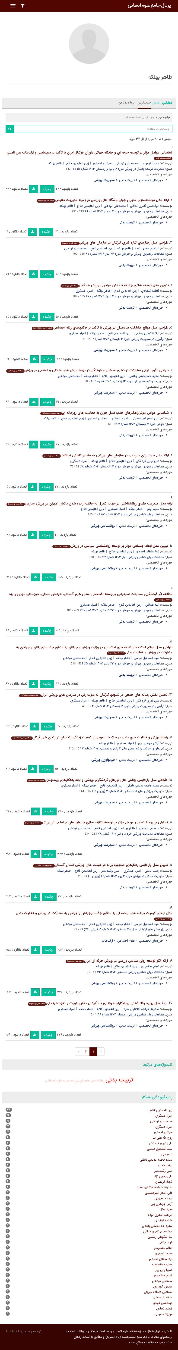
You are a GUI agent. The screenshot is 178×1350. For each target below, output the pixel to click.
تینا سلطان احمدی (147, 551)
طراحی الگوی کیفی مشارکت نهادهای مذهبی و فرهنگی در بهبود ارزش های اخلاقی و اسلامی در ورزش (87, 370)
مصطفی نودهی (149, 828)
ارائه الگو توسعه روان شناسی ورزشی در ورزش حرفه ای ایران (117, 961)
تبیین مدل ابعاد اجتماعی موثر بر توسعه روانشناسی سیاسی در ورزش (110, 546)
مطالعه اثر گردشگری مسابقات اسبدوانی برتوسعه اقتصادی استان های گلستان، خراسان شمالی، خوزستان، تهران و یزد (90, 596)
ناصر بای (166, 1154)
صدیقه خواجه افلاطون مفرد (141, 1009)
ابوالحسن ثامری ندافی (144, 205)
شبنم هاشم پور (150, 966)
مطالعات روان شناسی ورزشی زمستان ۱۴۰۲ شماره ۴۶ (131, 1014)
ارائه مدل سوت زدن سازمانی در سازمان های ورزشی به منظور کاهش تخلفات (105, 455)
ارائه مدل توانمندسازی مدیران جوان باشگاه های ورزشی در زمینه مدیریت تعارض (103, 200)
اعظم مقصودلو (163, 1247)
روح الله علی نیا (162, 1137)
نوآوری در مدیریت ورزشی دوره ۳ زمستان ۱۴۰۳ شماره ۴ (128, 706)
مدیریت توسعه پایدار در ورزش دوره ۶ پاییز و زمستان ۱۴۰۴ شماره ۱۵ (120, 168)
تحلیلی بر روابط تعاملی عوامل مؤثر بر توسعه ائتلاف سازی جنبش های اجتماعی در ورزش (96, 822)
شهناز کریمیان (163, 1181)
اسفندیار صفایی (162, 1297)
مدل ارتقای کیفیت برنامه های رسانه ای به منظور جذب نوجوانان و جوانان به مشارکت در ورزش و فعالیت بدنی (94, 915)
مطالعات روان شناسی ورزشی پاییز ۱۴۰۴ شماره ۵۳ (132, 514)
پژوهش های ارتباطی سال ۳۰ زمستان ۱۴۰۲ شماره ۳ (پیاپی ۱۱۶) (124, 929)
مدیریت (68, 1080)
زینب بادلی (152, 870)
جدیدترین (144, 102)
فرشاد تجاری (164, 1308)
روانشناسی (98, 1080)
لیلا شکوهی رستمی (146, 333)
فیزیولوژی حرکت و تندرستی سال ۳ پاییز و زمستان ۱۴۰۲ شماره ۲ (123, 748)
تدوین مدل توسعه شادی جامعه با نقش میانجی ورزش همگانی (114, 285)
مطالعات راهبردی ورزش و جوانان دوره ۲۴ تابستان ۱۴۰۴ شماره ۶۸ (122, 466)
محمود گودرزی (162, 1286)
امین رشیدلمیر (111, 870)
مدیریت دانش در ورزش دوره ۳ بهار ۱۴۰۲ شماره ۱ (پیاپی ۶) (126, 876)
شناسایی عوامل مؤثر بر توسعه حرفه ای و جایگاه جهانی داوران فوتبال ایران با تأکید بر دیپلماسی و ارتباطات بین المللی (89, 155)
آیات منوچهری (163, 1198)
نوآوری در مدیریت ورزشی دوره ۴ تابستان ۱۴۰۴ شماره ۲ (128, 338)
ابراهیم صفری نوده (147, 248)
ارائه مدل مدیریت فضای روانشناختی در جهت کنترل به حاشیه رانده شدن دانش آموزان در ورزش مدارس (89, 503)
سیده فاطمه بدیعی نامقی (143, 785)
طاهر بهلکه (55, 163)
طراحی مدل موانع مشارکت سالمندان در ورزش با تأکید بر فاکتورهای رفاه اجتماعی (100, 327)
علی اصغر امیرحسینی (145, 418)
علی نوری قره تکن (147, 461)
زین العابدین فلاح (77, 163)
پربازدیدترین (126, 102)
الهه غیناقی (152, 604)
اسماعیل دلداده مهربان (158, 1291)
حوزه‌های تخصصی (151, 180)
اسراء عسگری (84, 290)
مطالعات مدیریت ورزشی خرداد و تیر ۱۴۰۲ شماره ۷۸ (131, 833)
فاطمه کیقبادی (150, 290)
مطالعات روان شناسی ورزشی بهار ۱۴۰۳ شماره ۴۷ (133, 557)
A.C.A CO (12, 1331)
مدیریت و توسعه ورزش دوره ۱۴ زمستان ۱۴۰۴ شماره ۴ (129, 381)
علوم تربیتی (82, 1080)
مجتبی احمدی (102, 163)
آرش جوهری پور (148, 743)
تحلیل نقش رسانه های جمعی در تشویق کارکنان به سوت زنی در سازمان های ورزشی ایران (93, 695)
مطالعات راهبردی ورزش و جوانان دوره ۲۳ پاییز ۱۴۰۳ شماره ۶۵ (124, 663)
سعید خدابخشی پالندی (144, 376)
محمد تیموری (150, 163)
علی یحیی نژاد (163, 1176)
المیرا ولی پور (164, 1269)
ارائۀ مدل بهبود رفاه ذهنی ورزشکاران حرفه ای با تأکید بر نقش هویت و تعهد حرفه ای (97, 1003)
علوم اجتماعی (126, 940)
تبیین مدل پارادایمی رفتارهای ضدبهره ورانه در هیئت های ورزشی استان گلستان (100, 865)
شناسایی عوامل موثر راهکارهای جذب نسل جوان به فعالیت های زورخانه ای (104, 413)
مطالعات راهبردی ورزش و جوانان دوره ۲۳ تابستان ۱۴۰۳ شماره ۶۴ (122, 610)
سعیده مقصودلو (162, 1264)
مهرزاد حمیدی (163, 1314)
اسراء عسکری (119, 418)
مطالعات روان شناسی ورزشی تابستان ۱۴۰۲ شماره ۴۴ (130, 971)
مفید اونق (152, 508)
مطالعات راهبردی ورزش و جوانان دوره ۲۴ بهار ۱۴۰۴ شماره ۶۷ (125, 253)
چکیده (47, 189)
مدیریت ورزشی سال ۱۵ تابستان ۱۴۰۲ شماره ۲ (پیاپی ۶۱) (128, 791)
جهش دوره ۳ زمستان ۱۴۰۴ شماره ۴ (141, 423)
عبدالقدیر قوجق (162, 1303)
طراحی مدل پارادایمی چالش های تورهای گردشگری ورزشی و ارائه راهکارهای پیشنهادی (97, 780)
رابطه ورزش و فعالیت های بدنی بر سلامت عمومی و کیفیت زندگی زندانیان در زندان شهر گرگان (89, 737)
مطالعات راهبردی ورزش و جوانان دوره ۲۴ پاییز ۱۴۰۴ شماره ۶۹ (124, 211)
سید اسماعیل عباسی (146, 658)
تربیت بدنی (127, 180)
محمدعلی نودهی (126, 163)
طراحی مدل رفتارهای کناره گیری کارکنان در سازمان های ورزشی (114, 242)
